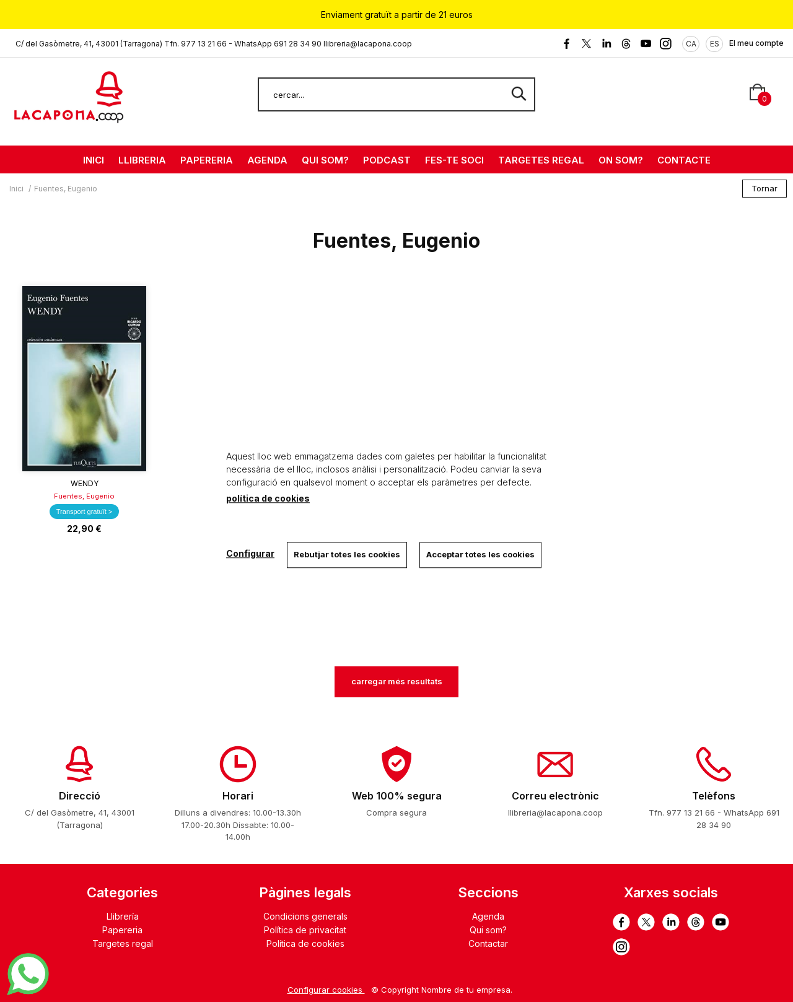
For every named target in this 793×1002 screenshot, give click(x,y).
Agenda (488, 916)
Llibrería (123, 916)
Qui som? (488, 930)
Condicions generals (305, 916)
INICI (93, 160)
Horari (237, 796)
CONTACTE (684, 160)
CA (691, 43)
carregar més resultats (396, 681)
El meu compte (756, 43)
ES (714, 43)
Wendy (85, 483)
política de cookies (268, 498)
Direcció (79, 796)
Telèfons (713, 796)
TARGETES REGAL (541, 160)
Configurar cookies (326, 990)
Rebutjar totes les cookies (347, 554)
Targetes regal (122, 943)
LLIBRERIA (142, 160)
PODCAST (387, 160)
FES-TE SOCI (454, 160)
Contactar (488, 943)
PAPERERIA (206, 160)
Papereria (122, 930)
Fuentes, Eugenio (84, 496)
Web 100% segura (397, 796)
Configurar (250, 553)
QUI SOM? (325, 160)
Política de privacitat (305, 930)
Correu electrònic (555, 796)
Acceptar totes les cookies (480, 554)
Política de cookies (305, 943)
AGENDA (267, 160)
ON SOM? (620, 160)
